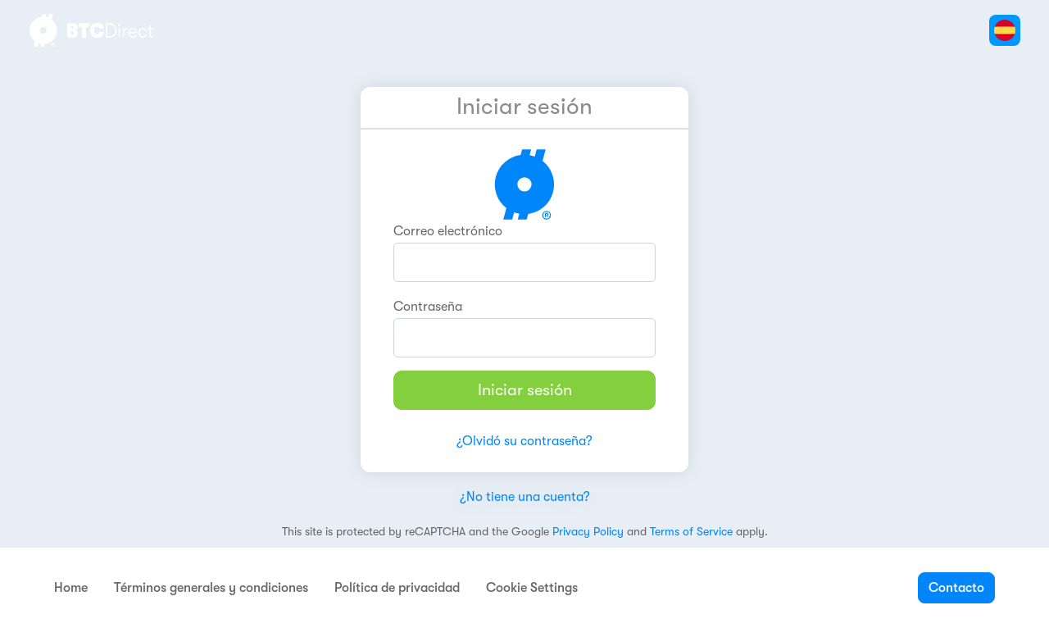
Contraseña (427, 306)
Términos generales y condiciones (211, 587)
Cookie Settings (532, 587)
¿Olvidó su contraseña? (524, 441)
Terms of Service (691, 531)
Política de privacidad (397, 587)
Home (71, 587)
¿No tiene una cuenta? (525, 496)
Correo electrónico (447, 231)
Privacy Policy (588, 531)
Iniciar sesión (525, 389)
